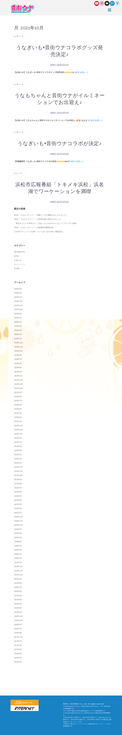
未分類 (16, 268)
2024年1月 (18, 376)
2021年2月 (18, 508)
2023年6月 (18, 405)
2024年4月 (18, 367)
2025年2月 (18, 334)
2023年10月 (18, 388)
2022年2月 (18, 458)
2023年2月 (18, 417)
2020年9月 (18, 529)
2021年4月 (18, 500)
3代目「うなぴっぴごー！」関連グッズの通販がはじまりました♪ (40, 215)
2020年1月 (18, 562)
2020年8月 (18, 533)
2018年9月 (18, 624)
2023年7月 (18, 400)
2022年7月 (18, 442)
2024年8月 (18, 355)
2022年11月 (18, 430)
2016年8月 (18, 653)
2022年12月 (18, 425)
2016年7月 (18, 657)
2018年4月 (18, 633)
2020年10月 (18, 525)
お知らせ (19, 36)
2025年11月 (18, 305)
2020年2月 (18, 558)
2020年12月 (18, 517)
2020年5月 (18, 546)
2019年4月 (18, 599)
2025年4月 (18, 326)
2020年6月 (18, 541)
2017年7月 (18, 641)
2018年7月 (18, 629)
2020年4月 (18, 550)
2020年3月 (18, 554)
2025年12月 (18, 301)
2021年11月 (18, 471)
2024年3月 (18, 372)
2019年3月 (18, 604)
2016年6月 (18, 662)
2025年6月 (18, 322)
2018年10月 (18, 620)
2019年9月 (18, 579)
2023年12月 (18, 380)
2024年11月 (18, 347)
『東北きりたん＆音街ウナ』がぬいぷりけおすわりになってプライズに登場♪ (45, 223)
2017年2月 (18, 649)
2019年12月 (18, 566)
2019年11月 (18, 570)
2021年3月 (18, 504)
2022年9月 (18, 438)
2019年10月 (18, 575)
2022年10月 (18, 434)
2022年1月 (18, 463)
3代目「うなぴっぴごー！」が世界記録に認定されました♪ (37, 219)
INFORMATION (19, 252)
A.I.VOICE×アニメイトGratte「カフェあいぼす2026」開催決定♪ (39, 231)
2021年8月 (18, 483)
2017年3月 (18, 645)
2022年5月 (18, 446)
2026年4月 (18, 289)
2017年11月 (18, 637)
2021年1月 (18, 512)
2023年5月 (18, 409)
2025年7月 (18, 318)
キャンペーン (19, 264)
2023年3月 (18, 413)
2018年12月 (18, 616)
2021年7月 (18, 488)
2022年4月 (18, 450)
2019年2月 (18, 608)
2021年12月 (18, 467)
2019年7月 (18, 587)
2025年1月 (18, 338)
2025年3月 (18, 330)
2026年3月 (18, 293)
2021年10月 (18, 475)
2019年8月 (18, 583)
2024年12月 (18, 342)
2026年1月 (18, 297)
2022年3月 (18, 454)
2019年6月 (18, 591)
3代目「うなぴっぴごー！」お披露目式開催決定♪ (34, 227)
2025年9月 (18, 313)
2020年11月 (18, 521)
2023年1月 (18, 421)
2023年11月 (18, 384)
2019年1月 (18, 612)
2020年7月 (18, 537)
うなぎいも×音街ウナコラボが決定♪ (60, 143)
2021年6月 (18, 492)
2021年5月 (18, 496)
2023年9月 (18, 392)
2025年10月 (18, 309)
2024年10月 (18, 351)
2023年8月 (18, 396)
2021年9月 (18, 479)
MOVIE (18, 173)
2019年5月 (18, 595)
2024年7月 (18, 359)
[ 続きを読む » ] (81, 72)
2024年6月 (18, 363)
